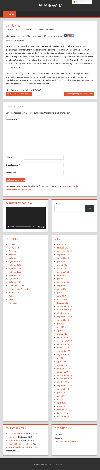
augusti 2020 (63, 320)
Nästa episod (14, 440)
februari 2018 (63, 409)
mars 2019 (62, 365)
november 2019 (64, 344)
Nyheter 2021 (15, 275)
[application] (26, 218)
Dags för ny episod (17, 433)
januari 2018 (62, 413)
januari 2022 (62, 278)
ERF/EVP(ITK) (14, 247)
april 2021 (61, 296)
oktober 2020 (63, 313)
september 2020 (64, 316)
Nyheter (12, 258)
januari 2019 (62, 371)
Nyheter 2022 (15, 278)
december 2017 (64, 416)
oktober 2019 (63, 347)
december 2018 (64, 375)
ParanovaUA (50, 5)
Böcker (12, 244)
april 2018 (61, 402)
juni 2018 (61, 396)
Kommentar (12, 119)
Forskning (13, 251)
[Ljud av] (39, 227)
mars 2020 (62, 333)
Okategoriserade (16, 285)
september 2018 (64, 385)
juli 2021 (61, 292)
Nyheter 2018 (15, 265)
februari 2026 (63, 247)
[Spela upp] (9, 227)
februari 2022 (63, 275)
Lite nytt (12, 437)
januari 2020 (62, 337)
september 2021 (64, 285)
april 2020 (61, 330)
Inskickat (13, 254)
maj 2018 (61, 399)
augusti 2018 (63, 389)
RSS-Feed (13, 443)
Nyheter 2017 (15, 261)
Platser (12, 296)
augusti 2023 (63, 258)
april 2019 (61, 361)
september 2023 (64, 254)
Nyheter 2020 (15, 272)
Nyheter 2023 (15, 282)
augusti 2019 (63, 354)
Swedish (78, 1)
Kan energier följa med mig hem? (79, 94)
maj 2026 (61, 244)
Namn (9, 157)
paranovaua (27, 29)
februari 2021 (63, 303)
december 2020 (64, 306)
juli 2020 (61, 323)
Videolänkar (14, 303)
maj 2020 (61, 327)
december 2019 (64, 340)
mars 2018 (62, 406)
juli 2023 (61, 261)
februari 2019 (63, 368)
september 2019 (64, 351)
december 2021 (64, 282)
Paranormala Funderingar (20, 289)
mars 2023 (62, 265)
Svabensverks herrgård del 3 (22, 447)
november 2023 (64, 251)
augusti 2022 (63, 272)
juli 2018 (61, 392)
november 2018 (64, 378)
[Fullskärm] (42, 227)
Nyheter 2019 (15, 268)
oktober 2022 (63, 268)
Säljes (11, 299)
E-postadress (13, 165)
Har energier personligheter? (19, 94)
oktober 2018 (63, 382)
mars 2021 (62, 299)
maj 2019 (61, 358)
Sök (56, 203)
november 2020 (64, 309)
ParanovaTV (14, 292)
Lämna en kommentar (46, 29)
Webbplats (11, 172)
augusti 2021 (63, 289)
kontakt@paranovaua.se (65, 441)
